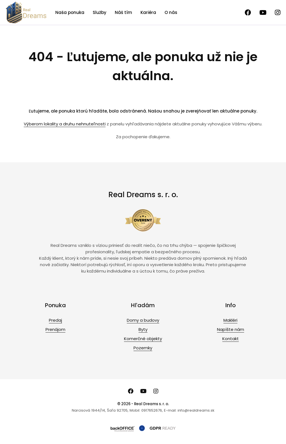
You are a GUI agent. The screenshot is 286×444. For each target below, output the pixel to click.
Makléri (230, 320)
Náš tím (123, 12)
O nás (171, 12)
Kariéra (148, 12)
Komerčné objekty (143, 339)
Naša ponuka (69, 12)
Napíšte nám (230, 329)
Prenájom (55, 329)
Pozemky (143, 348)
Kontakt (230, 339)
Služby (99, 12)
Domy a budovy (143, 320)
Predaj (55, 320)
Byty (143, 329)
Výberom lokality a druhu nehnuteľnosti (65, 124)
